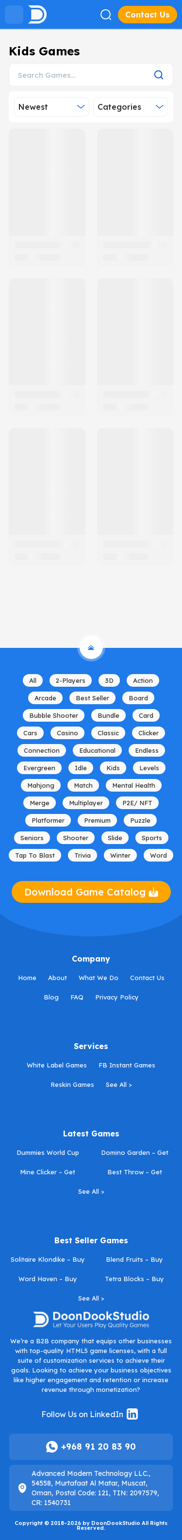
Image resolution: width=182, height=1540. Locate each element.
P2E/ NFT (137, 803)
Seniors (32, 838)
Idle (81, 768)
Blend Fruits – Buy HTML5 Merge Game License (135, 1260)
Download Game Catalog (91, 892)
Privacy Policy (117, 997)
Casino (67, 733)
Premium (97, 820)
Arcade (45, 698)
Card (146, 715)
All (32, 680)
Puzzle (140, 820)
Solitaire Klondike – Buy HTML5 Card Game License (49, 1260)
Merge (40, 803)
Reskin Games (72, 1084)
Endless (147, 750)
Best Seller (92, 698)
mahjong (40, 785)
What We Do (98, 978)
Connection (42, 750)
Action (143, 680)
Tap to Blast (35, 855)
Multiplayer (86, 803)
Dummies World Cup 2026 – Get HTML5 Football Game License (47, 1153)
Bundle (108, 715)
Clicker (148, 733)
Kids (113, 768)
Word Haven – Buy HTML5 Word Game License (48, 1280)
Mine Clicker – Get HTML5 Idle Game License (49, 1173)
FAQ (76, 997)
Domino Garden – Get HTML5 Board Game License (135, 1153)
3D (109, 680)
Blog (51, 997)
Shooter (75, 838)
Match (83, 785)
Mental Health (133, 785)
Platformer (48, 820)
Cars (30, 733)
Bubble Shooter (53, 715)
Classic (108, 733)
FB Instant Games (127, 1065)
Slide (115, 838)
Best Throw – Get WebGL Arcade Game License (135, 1173)
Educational (97, 750)
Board (138, 698)
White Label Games (57, 1065)
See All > (119, 1084)
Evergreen (39, 768)
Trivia (82, 855)
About (57, 978)
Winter (120, 855)
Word (158, 855)
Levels (149, 768)
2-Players (70, 680)
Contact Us (147, 14)
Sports (152, 838)
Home (27, 978)
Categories (131, 107)
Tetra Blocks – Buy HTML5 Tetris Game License (135, 1280)
